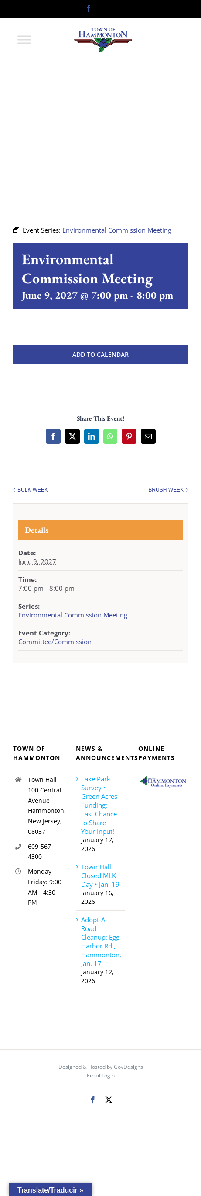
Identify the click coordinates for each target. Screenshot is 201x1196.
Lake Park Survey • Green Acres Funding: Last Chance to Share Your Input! (99, 805)
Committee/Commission (55, 641)
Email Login (101, 1075)
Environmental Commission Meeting (72, 614)
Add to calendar (100, 354)
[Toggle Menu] (24, 39)
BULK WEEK (32, 490)
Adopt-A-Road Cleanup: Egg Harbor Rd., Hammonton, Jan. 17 (101, 941)
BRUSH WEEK (166, 490)
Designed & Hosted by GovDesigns (100, 1066)
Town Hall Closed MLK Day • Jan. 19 (100, 875)
